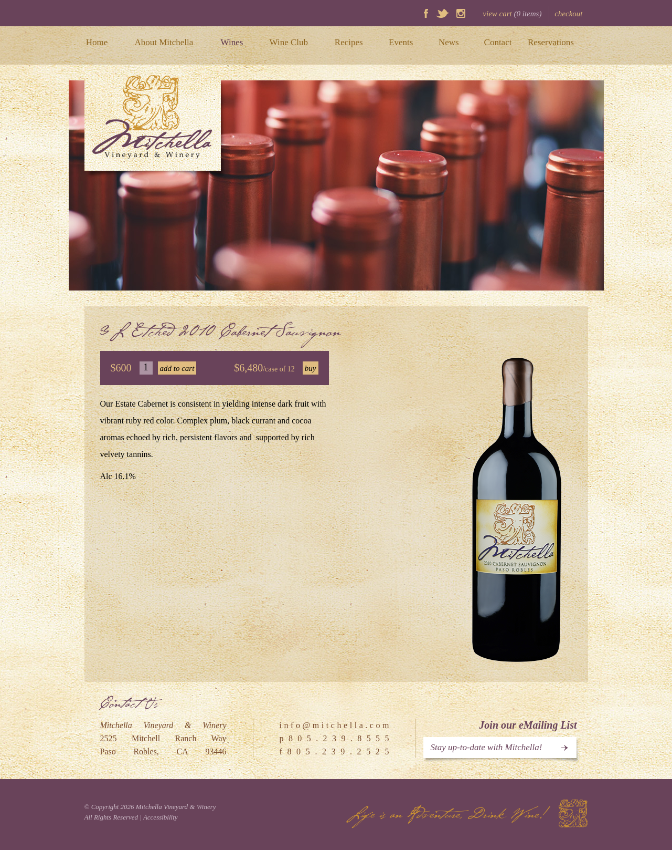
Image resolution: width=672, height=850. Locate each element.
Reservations (551, 42)
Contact (498, 42)
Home (97, 42)
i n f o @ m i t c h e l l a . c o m (334, 725)
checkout (568, 13)
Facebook (426, 13)
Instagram (461, 13)
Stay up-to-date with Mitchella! (486, 747)
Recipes (349, 42)
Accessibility (160, 817)
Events (401, 42)
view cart (512, 13)
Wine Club (289, 42)
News (449, 42)
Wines (232, 42)
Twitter (442, 13)
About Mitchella (163, 42)
